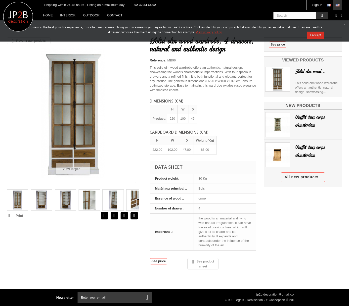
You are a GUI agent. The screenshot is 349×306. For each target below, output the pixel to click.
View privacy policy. (209, 32)
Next (136, 184)
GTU (228, 300)
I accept (315, 35)
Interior (68, 15)
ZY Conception (275, 300)
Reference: (158, 60)
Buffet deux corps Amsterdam (310, 121)
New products (303, 105)
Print (19, 215)
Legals (239, 300)
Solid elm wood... (310, 71)
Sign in (315, 5)
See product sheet (203, 263)
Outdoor (91, 15)
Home (48, 15)
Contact (115, 15)
